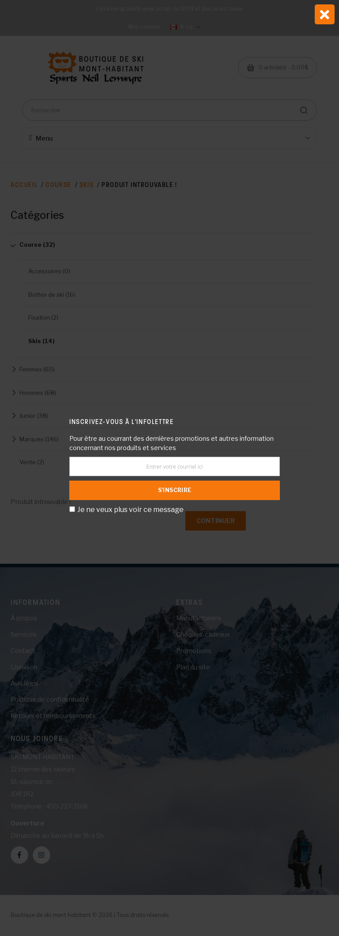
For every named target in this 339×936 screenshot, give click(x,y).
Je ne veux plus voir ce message (130, 509)
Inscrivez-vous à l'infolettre (121, 421)
